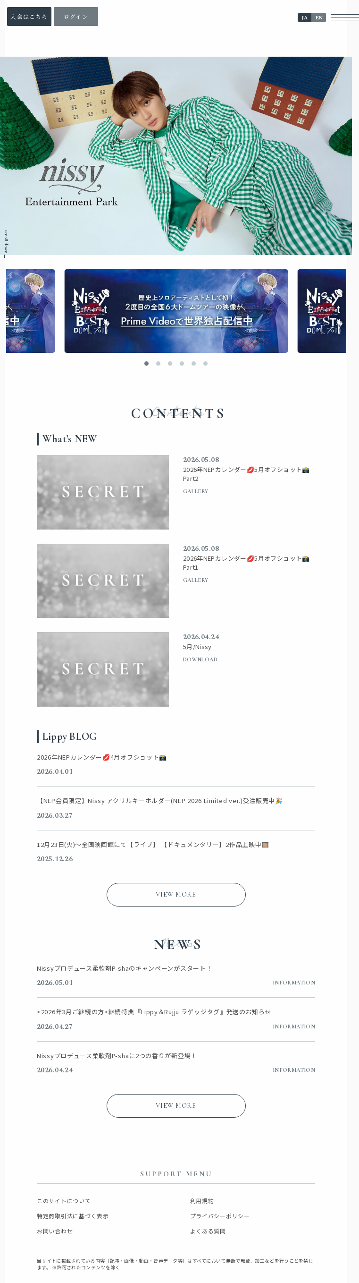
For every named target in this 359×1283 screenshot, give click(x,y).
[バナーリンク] (176, 311)
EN (319, 18)
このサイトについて (64, 1201)
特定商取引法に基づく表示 (73, 1216)
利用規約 (202, 1201)
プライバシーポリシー (220, 1216)
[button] (146, 363)
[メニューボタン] (345, 17)
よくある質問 (208, 1231)
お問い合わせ (55, 1231)
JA (304, 18)
